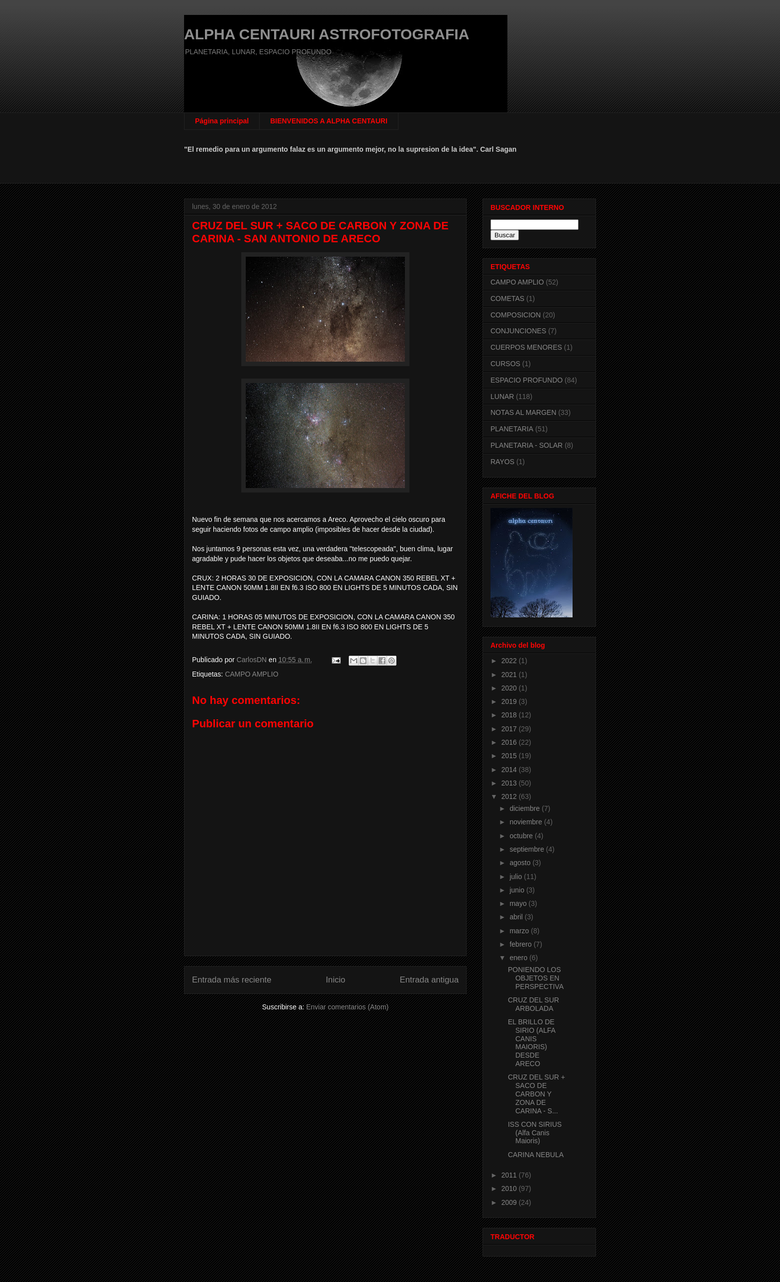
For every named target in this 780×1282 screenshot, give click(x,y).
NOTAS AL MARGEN (523, 412)
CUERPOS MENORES (526, 347)
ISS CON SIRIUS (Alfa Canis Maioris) (535, 1132)
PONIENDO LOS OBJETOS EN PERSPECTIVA (536, 978)
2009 (510, 1202)
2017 (510, 729)
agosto (520, 863)
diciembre (525, 808)
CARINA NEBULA (536, 1155)
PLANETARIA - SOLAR (526, 445)
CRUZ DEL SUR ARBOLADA (533, 1004)
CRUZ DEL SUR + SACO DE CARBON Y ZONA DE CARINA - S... (536, 1093)
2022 (510, 661)
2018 (510, 715)
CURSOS (505, 364)
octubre (522, 836)
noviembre (526, 822)
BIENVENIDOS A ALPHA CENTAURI (329, 121)
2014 (510, 770)
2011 (510, 1175)
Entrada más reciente (232, 980)
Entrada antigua (429, 980)
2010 (510, 1188)
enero (519, 958)
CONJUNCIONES (518, 331)
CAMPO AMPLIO (251, 674)
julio (516, 877)
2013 (510, 783)
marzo (520, 931)
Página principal (222, 121)
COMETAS (507, 298)
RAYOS (502, 462)
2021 (510, 675)
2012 (510, 796)
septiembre (527, 849)
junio (517, 890)
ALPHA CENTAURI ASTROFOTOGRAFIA (326, 34)
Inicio (335, 980)
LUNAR (502, 396)
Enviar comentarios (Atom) (347, 1007)
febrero (521, 944)
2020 (510, 688)
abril (516, 917)
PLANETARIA (511, 429)
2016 (510, 742)
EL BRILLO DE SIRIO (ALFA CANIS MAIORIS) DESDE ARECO (531, 1043)
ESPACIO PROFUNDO (526, 380)
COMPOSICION (515, 315)
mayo (518, 903)
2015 (510, 756)
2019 (510, 701)
